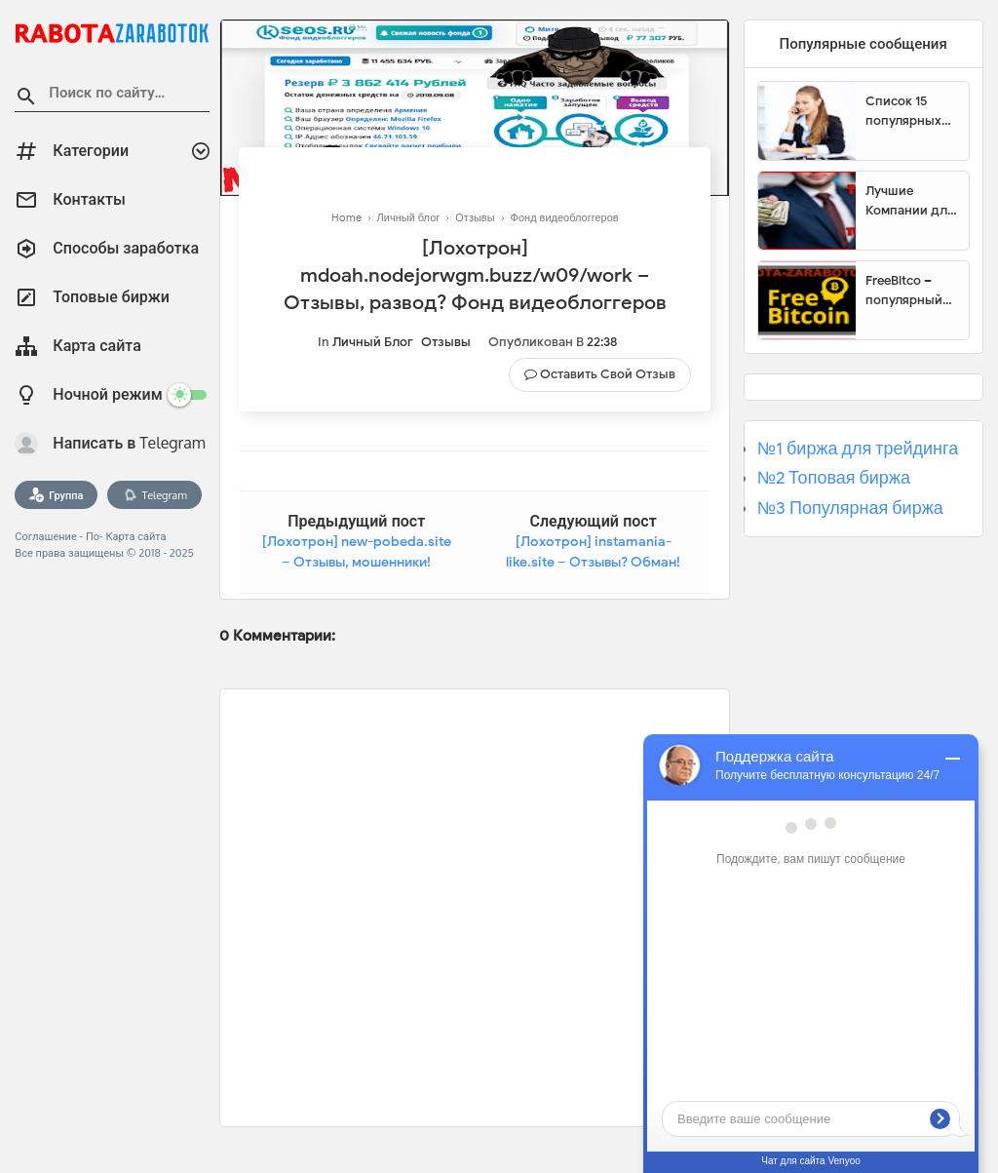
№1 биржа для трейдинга (858, 448)
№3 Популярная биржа (850, 508)
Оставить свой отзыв (607, 374)
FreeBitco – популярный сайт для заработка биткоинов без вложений (910, 290)
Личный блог (372, 341)
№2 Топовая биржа (833, 478)
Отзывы (446, 341)
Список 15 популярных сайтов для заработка (903, 111)
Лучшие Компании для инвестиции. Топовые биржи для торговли (909, 200)
